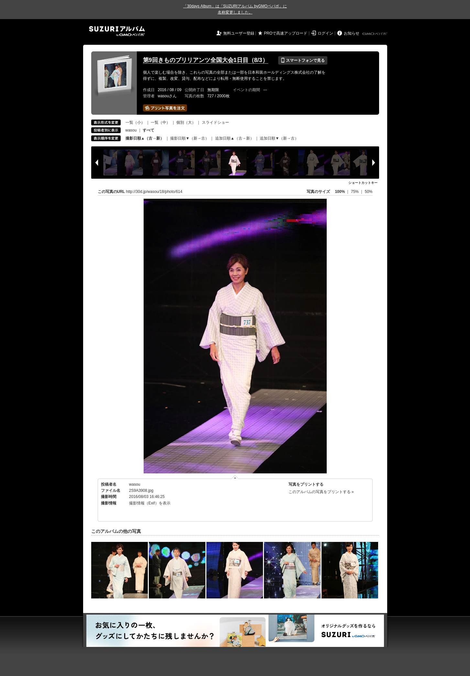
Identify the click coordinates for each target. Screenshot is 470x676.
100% (340, 191)
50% (368, 191)
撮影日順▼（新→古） (189, 138)
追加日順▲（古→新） (234, 138)
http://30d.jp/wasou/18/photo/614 (154, 191)
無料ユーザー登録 (238, 33)
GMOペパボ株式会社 (375, 34)
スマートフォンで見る (302, 60)
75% (355, 191)
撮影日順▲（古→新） (145, 138)
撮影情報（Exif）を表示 (149, 503)
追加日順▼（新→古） (279, 138)
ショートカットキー (362, 183)
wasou (131, 130)
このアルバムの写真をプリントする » (321, 492)
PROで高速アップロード (285, 33)
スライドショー (215, 122)
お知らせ (351, 33)
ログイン (325, 33)
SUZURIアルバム (117, 31)
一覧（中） (160, 122)
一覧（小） (135, 122)
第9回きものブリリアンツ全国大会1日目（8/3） (205, 60)
